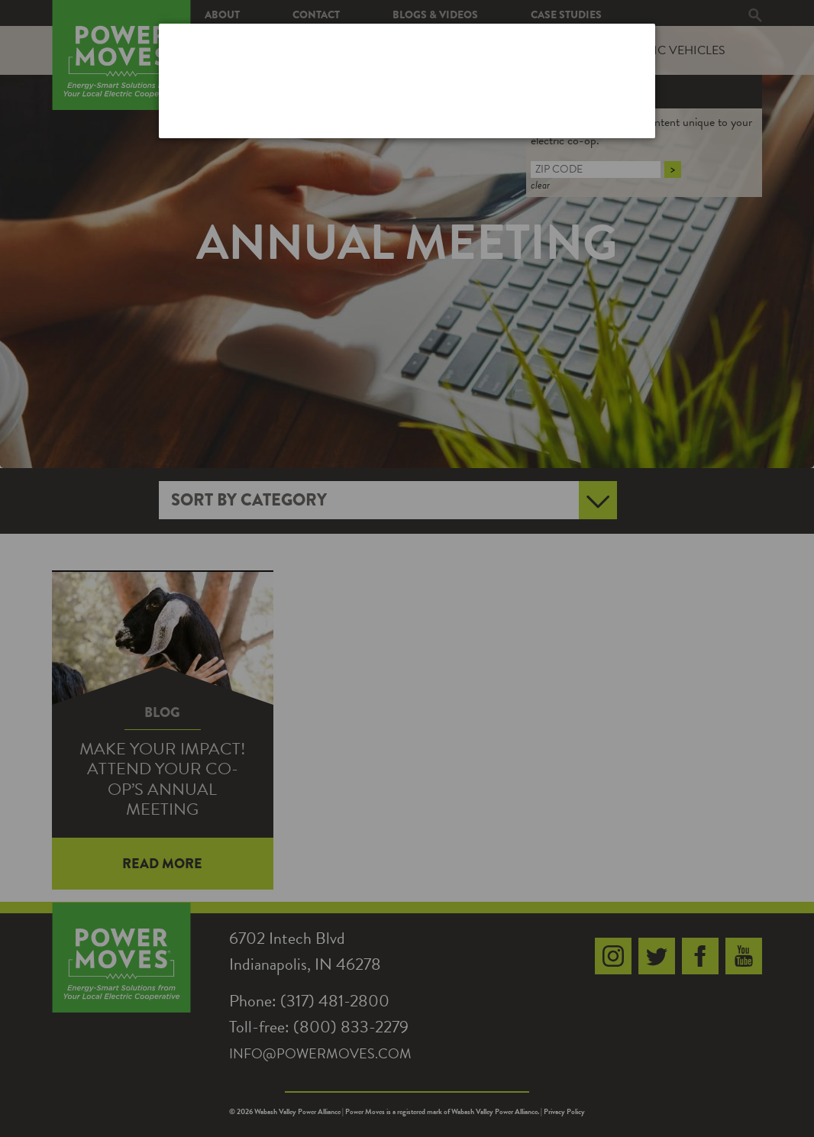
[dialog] (407, 80)
